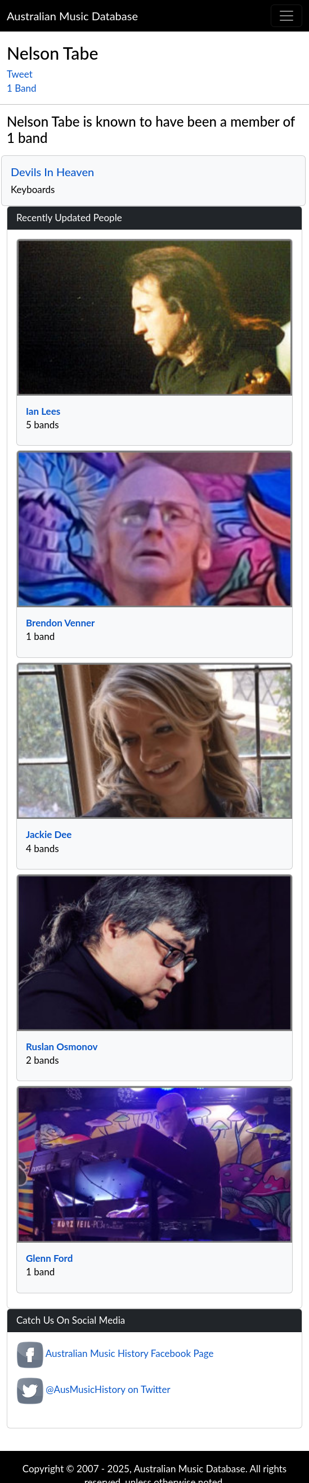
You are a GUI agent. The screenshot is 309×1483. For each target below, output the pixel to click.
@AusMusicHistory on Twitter (108, 1389)
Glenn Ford (49, 1258)
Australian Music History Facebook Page (130, 1353)
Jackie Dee (48, 834)
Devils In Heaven (52, 171)
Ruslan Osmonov (61, 1046)
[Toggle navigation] (286, 16)
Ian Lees (43, 411)
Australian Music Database (72, 16)
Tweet (20, 74)
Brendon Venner (60, 623)
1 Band (22, 88)
